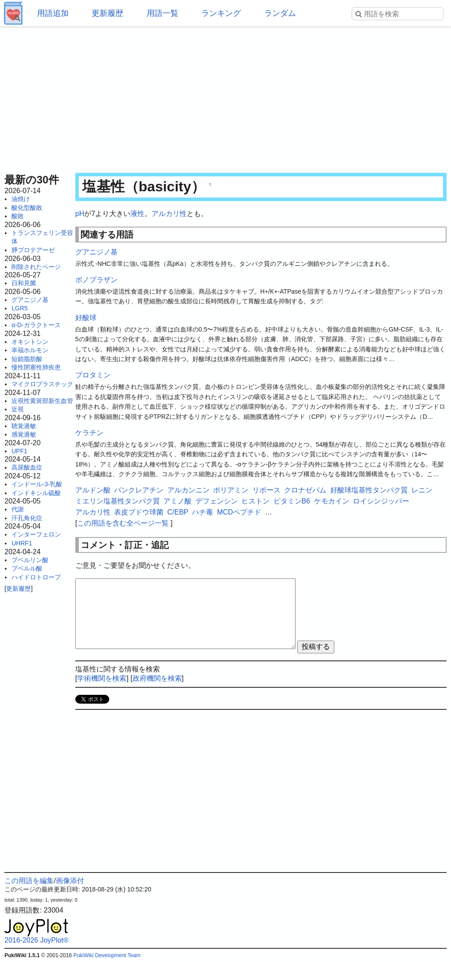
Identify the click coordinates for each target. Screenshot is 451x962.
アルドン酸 (93, 490)
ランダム (280, 13)
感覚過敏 (23, 434)
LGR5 (19, 308)
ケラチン (89, 432)
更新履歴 (107, 13)
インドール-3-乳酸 (36, 484)
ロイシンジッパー (381, 501)
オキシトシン (29, 341)
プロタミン (93, 375)
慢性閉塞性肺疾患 (36, 367)
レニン (422, 490)
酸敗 (17, 216)
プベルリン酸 (29, 559)
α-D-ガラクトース (36, 324)
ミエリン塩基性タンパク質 (117, 501)
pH (79, 213)
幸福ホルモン (29, 350)
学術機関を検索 (101, 678)
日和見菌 (23, 283)
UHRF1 (21, 543)
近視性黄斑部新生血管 (42, 400)
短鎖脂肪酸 (26, 358)
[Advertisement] (225, 97)
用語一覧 (162, 13)
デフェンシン (217, 501)
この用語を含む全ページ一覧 (123, 523)
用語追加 (53, 13)
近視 (17, 409)
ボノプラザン (96, 279)
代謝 (17, 509)
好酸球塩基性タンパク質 (369, 490)
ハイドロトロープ (36, 577)
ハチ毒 (202, 512)
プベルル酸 (26, 568)
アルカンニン (188, 490)
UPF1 (19, 451)
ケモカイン (331, 501)
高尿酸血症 (26, 467)
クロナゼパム (305, 490)
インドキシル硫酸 (36, 492)
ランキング (221, 13)
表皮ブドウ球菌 (138, 512)
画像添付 (70, 880)
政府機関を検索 (157, 678)
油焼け (20, 198)
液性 (137, 213)
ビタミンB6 (292, 501)
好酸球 (85, 317)
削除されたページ (36, 266)
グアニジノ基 (29, 299)
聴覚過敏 (23, 425)
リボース (266, 490)
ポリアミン (230, 490)
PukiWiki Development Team (106, 955)
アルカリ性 (169, 213)
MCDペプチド (239, 512)
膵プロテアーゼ (33, 250)
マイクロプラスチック (42, 384)
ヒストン (255, 501)
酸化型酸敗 (26, 207)
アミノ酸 (177, 501)
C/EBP (178, 512)
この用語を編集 (29, 880)
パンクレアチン (138, 490)
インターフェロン (36, 534)
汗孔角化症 (26, 518)
